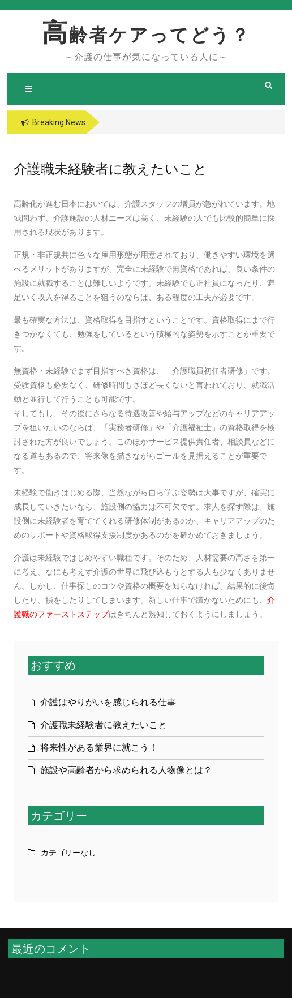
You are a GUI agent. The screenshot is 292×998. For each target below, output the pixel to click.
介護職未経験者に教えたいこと (103, 724)
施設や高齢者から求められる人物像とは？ (126, 770)
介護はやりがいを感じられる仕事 (108, 702)
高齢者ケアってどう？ (146, 35)
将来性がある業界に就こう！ (99, 747)
